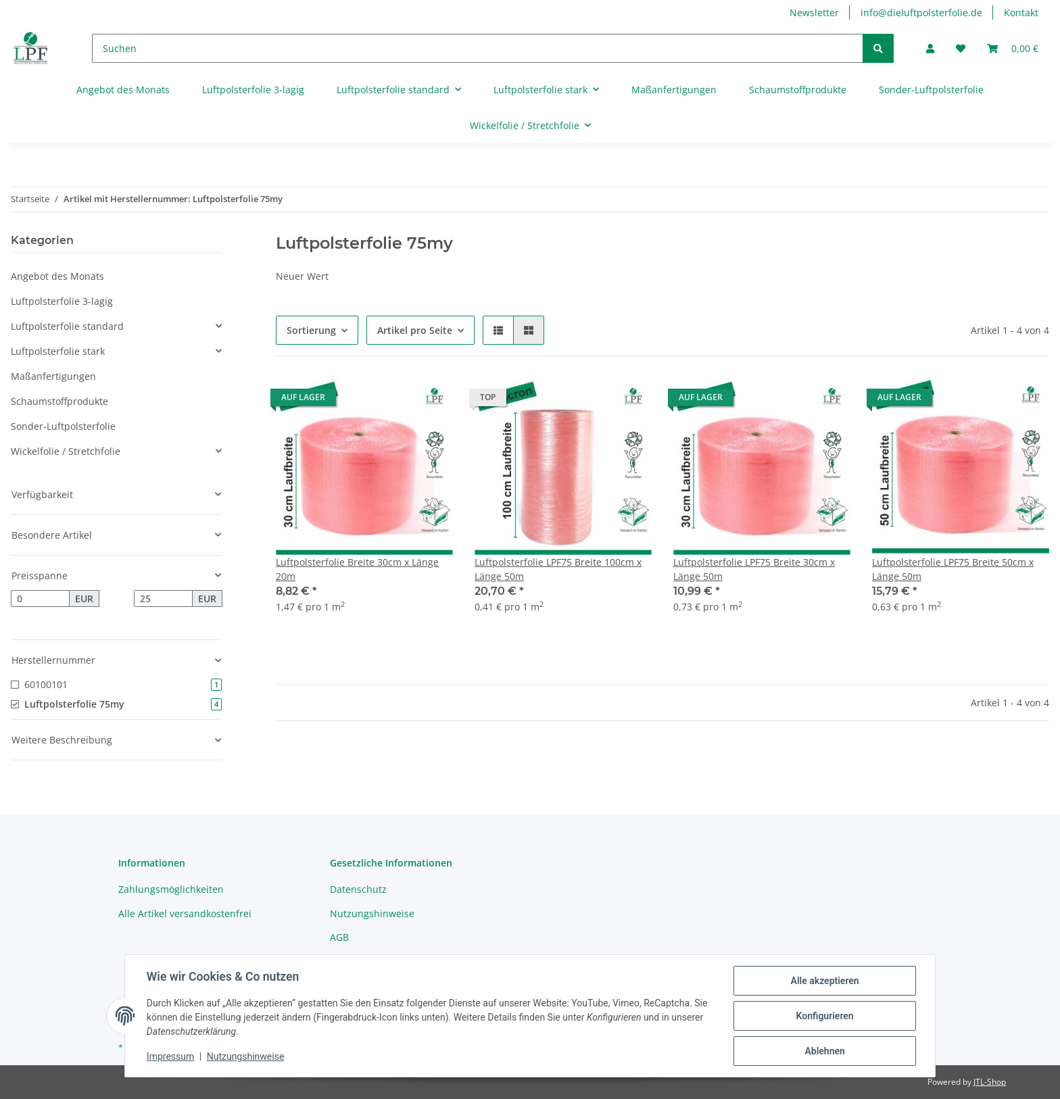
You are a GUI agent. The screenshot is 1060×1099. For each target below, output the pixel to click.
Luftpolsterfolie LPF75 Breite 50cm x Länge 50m (953, 569)
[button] (930, 48)
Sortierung (311, 330)
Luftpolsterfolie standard (67, 326)
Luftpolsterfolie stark (58, 351)
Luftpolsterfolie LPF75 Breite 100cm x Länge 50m (558, 569)
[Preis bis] (163, 599)
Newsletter (814, 12)
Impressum (170, 1057)
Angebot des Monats (57, 276)
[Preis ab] (40, 599)
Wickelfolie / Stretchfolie (65, 451)
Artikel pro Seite (414, 330)
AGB (339, 937)
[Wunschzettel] (960, 48)
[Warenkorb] (1012, 48)
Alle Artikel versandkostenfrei (184, 913)
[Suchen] (477, 48)
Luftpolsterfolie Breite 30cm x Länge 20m (357, 569)
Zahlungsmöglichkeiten (171, 889)
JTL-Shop (989, 1082)
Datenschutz (358, 889)
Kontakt (1021, 12)
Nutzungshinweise (372, 913)
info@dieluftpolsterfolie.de (921, 12)
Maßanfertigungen (53, 376)
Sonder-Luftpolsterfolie (63, 426)
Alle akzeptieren (824, 980)
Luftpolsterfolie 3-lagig (62, 301)
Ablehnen (824, 1051)
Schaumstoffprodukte (59, 401)
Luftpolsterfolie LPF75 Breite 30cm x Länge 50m (754, 569)
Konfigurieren (824, 1015)
